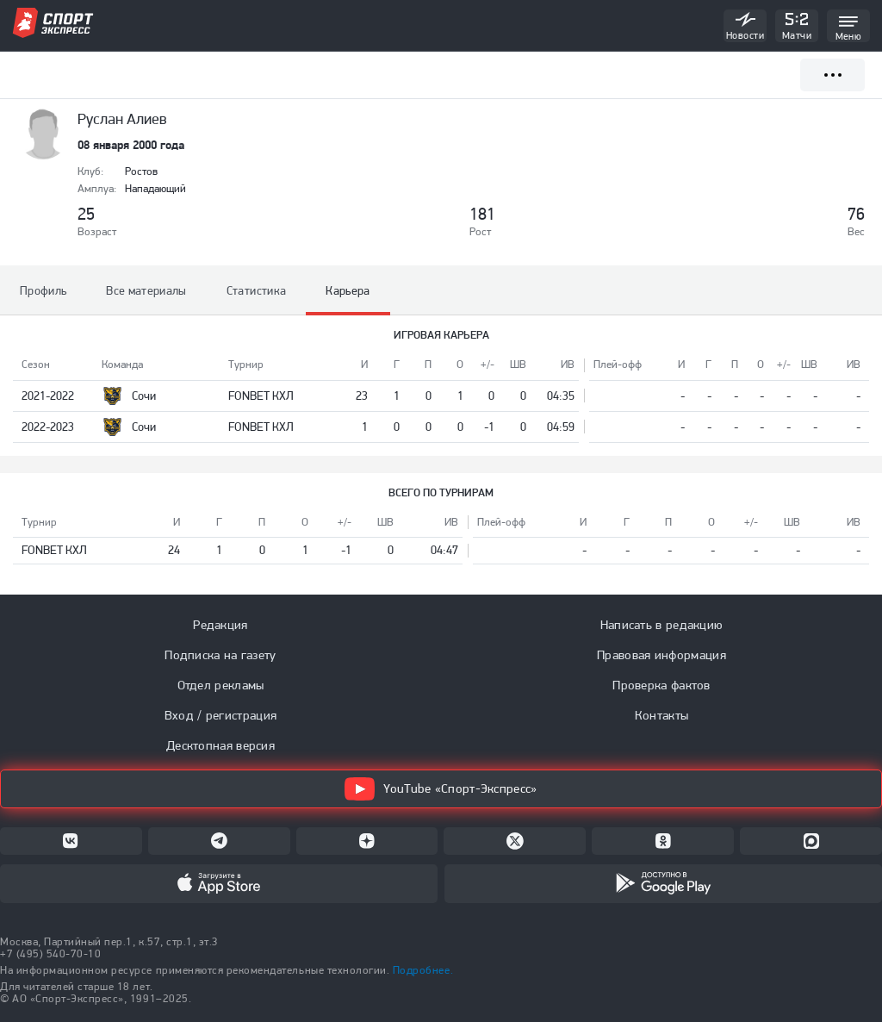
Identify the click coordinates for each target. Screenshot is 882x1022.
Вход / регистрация (220, 715)
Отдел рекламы (220, 685)
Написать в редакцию (662, 625)
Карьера (348, 290)
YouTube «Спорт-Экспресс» (441, 789)
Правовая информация (661, 655)
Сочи (144, 395)
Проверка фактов (661, 685)
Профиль (43, 290)
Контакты (661, 715)
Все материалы (146, 290)
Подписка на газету (220, 655)
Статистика (256, 290)
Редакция (220, 625)
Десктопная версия (220, 745)
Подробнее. (423, 969)
